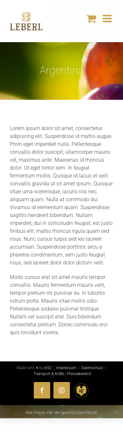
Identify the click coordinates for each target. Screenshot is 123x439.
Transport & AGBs (48, 373)
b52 (48, 368)
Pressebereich (79, 373)
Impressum (66, 368)
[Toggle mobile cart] (91, 18)
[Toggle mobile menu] (108, 18)
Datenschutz (92, 368)
